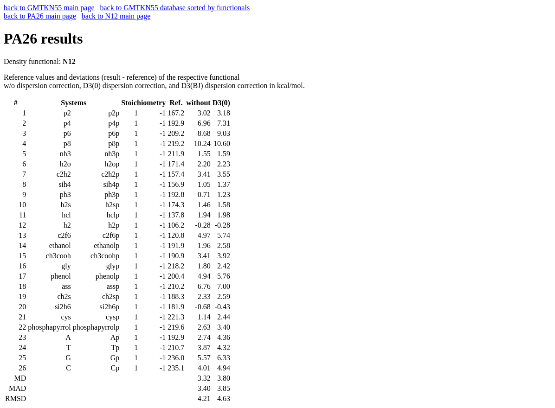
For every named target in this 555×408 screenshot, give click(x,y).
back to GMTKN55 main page (49, 8)
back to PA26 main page (40, 16)
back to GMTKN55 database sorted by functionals (175, 8)
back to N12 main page (116, 16)
